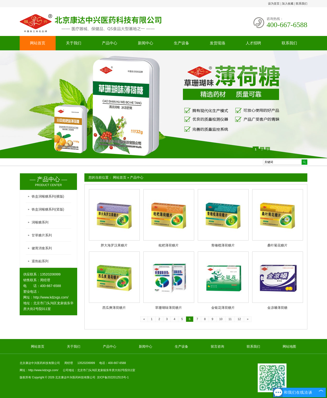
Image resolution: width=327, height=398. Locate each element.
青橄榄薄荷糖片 (223, 245)
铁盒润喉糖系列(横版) (48, 196)
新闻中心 (145, 43)
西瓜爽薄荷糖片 (114, 308)
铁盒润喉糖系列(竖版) (48, 209)
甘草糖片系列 (42, 235)
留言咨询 (217, 346)
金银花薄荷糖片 (223, 308)
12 (239, 319)
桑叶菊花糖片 (277, 245)
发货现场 (217, 43)
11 (230, 319)
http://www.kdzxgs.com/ (50, 297)
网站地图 (289, 346)
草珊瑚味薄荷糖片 (168, 308)
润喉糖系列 (40, 222)
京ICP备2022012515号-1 (113, 377)
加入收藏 (287, 3)
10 (220, 319)
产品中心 (109, 43)
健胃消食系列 (42, 248)
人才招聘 (253, 43)
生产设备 (181, 43)
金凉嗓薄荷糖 (277, 308)
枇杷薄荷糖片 (168, 245)
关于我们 (73, 43)
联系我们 (301, 3)
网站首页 (37, 43)
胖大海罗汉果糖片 (114, 245)
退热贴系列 (40, 261)
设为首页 (274, 3)
